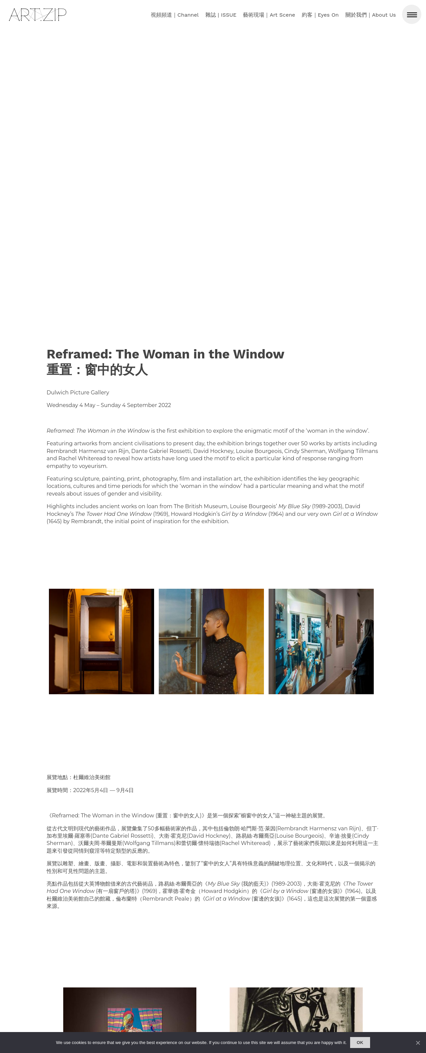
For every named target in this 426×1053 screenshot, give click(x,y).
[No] (417, 1042)
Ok (360, 1042)
